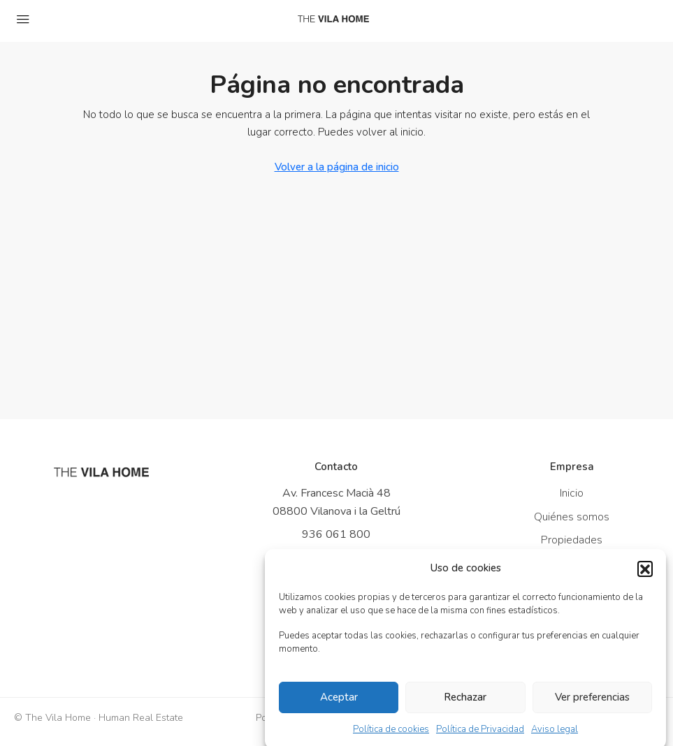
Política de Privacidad (480, 735)
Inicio (572, 493)
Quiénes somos (571, 517)
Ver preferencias (592, 704)
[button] (645, 575)
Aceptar (339, 704)
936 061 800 (336, 534)
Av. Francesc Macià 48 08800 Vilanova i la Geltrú (336, 502)
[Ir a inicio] (101, 472)
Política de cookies (391, 735)
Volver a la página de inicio (337, 167)
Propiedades (571, 540)
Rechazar (465, 704)
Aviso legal (554, 735)
